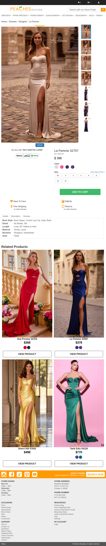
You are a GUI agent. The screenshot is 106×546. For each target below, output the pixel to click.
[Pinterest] (27, 474)
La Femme (34, 21)
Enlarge (39, 145)
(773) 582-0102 (59, 495)
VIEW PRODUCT (27, 354)
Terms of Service (7, 535)
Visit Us (4, 524)
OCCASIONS (68, 15)
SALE (92, 15)
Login (56, 524)
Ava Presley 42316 (27, 339)
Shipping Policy (6, 533)
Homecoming (6, 507)
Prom (3, 505)
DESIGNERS (81, 15)
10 (58, 181)
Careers (4, 540)
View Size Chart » (97, 172)
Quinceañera (6, 510)
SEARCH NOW (95, 474)
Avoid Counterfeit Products (64, 514)
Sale (2, 514)
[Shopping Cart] (89, 2)
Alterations (5, 529)
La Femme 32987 (79, 339)
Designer (23, 21)
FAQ (56, 516)
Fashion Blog (59, 505)
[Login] (98, 2)
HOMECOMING (37, 15)
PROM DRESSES (21, 15)
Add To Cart (80, 192)
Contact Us (5, 527)
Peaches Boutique (80, 544)
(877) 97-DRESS (60, 497)
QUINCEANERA (53, 15)
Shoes (3, 516)
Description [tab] (15, 216)
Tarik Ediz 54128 (79, 448)
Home (4, 21)
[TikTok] (19, 474)
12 (65, 181)
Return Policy (6, 531)
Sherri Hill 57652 (27, 448)
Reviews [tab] (26, 216)
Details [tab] (5, 216)
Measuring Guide (60, 512)
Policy (3, 544)
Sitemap (57, 519)
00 (58, 176)
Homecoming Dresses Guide (64, 510)
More (99, 15)
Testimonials (5, 538)
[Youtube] (34, 474)
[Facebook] (11, 474)
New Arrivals (5, 512)
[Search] (103, 10)
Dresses (13, 21)
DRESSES (6, 15)
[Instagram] (3, 474)
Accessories (5, 519)
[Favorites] (79, 2)
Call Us (68, 201)
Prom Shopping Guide (62, 507)
